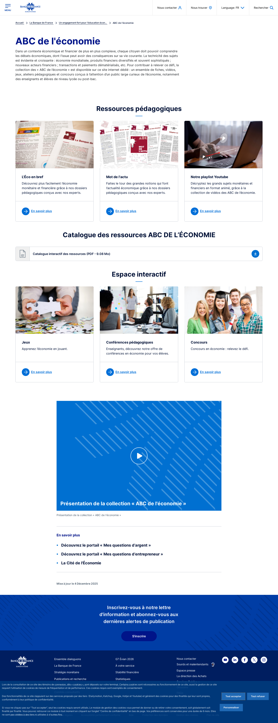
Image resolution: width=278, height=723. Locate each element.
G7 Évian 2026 (124, 659)
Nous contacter (186, 658)
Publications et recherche (70, 679)
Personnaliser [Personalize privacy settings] (231, 707)
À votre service (124, 665)
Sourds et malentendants (192, 664)
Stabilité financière (127, 672)
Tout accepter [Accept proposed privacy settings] (233, 696)
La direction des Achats (191, 676)
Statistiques (122, 679)
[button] (139, 254)
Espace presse (186, 670)
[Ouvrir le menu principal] (8, 7)
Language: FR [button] (232, 8)
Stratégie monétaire (66, 672)
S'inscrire (139, 636)
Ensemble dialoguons (67, 659)
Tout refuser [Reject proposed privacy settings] (258, 696)
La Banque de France (67, 665)
